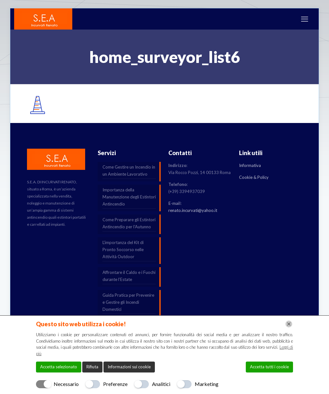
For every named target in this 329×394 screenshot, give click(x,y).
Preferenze (115, 384)
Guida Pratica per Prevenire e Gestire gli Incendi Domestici (128, 302)
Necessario (66, 384)
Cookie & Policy (254, 177)
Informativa (250, 165)
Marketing (206, 384)
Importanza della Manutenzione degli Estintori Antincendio (129, 196)
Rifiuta (92, 366)
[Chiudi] (289, 324)
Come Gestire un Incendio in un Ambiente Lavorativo (128, 170)
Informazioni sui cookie (129, 366)
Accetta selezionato (58, 366)
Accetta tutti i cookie (269, 366)
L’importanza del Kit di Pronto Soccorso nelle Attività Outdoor (123, 249)
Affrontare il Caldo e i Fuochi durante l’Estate (129, 276)
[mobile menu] (304, 18)
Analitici (161, 384)
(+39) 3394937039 (186, 191)
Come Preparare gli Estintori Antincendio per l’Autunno (129, 223)
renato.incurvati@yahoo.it (192, 210)
